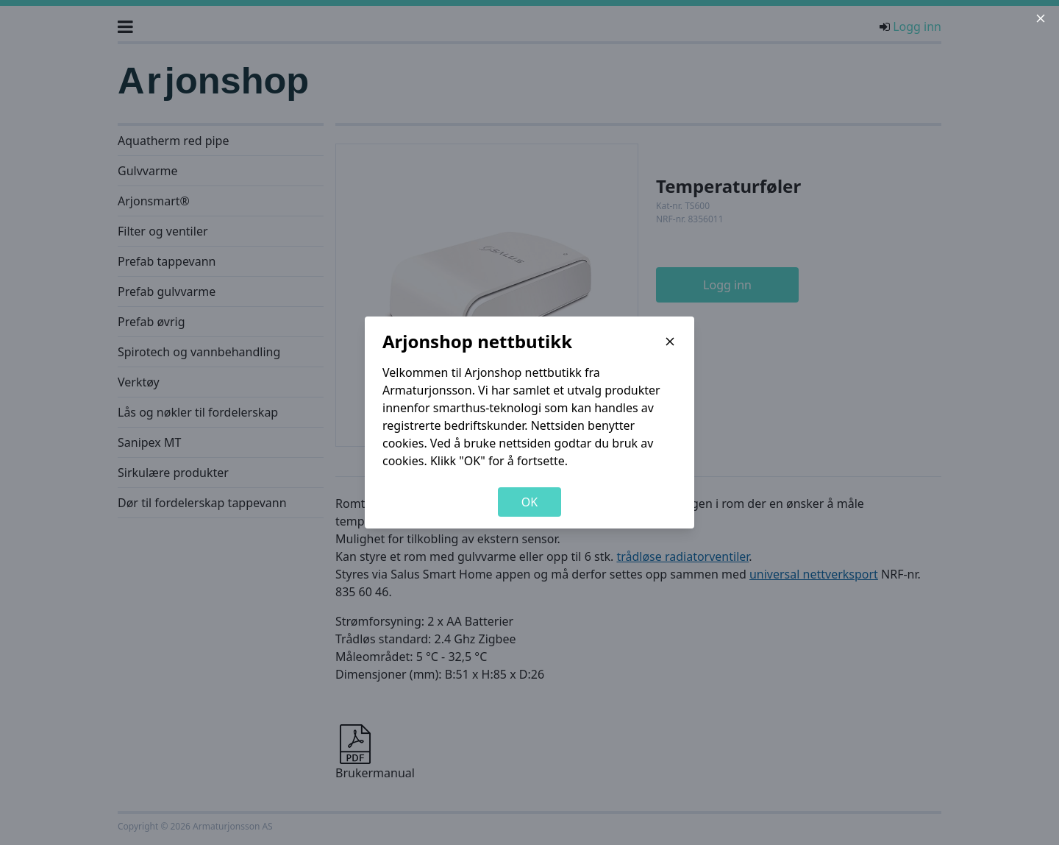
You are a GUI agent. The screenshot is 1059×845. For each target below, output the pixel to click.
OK (529, 502)
